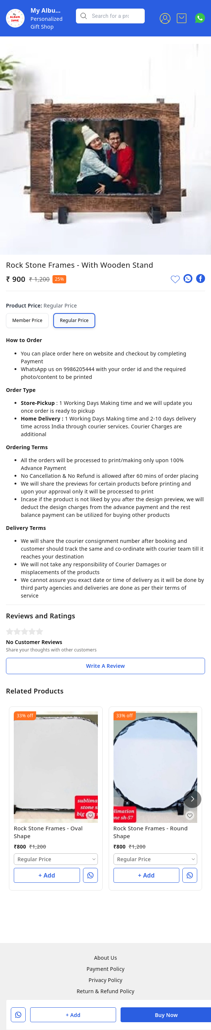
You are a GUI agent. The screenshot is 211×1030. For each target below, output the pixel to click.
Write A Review (105, 665)
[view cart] (182, 18)
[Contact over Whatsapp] (200, 18)
